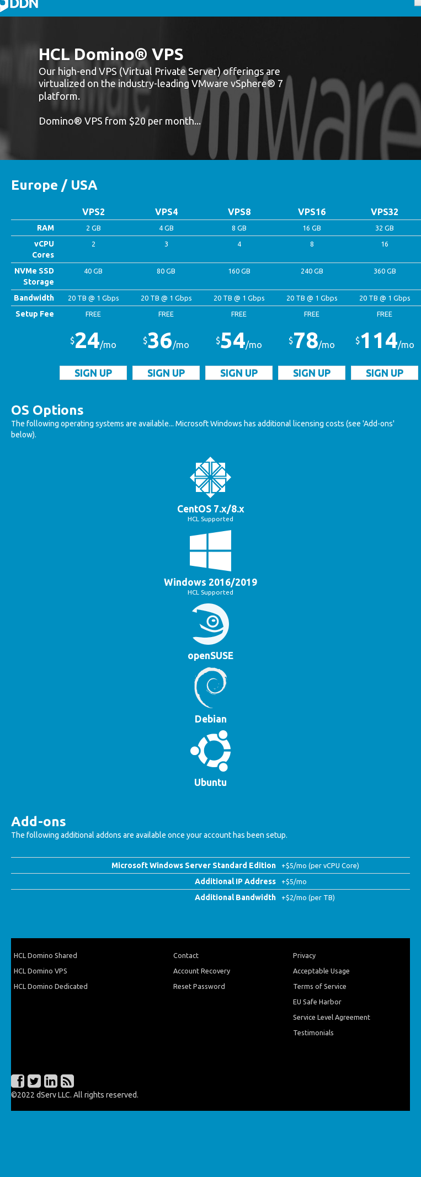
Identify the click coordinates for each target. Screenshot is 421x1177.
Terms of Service (320, 986)
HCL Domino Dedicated (51, 986)
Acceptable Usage (321, 971)
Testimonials (313, 1032)
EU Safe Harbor (317, 1001)
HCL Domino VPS (40, 971)
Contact (186, 955)
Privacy (304, 955)
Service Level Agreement (331, 1017)
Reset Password (199, 986)
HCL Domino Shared (45, 955)
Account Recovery (201, 971)
